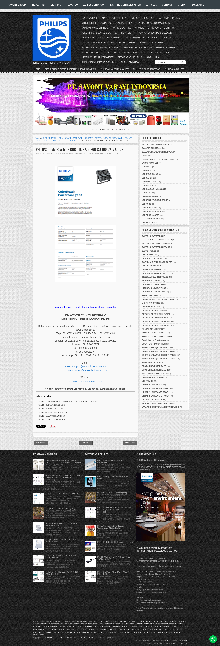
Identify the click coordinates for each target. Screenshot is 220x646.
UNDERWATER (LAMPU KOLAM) (46, 632)
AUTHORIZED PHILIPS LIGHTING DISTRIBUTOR (107, 621)
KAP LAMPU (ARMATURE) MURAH (99, 62)
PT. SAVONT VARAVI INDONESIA (174, 643)
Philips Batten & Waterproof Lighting (60, 508)
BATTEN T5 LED (149, 251)
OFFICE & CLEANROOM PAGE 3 (156, 318)
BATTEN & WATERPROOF (153, 236)
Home (37, 69)
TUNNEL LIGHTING (165, 47)
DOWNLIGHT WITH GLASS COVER (157, 262)
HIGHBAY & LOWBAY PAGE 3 (155, 292)
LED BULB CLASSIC (151, 174)
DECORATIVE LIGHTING (130, 57)
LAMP (144, 156)
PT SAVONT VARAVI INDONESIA (75, 621)
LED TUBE (146, 204)
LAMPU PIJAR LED (150, 163)
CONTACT (167, 5)
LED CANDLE (148, 178)
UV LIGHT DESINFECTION (153, 400)
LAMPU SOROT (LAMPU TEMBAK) (117, 23)
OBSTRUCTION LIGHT (151, 307)
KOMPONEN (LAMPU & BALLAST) (155, 33)
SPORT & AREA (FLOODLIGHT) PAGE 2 (159, 355)
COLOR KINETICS (48, 138)
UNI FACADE (147, 222)
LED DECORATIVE (40, 629)
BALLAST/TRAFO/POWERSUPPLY (157, 152)
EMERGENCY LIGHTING (160, 37)
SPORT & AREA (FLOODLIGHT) (155, 347)
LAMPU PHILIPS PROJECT (137, 621)
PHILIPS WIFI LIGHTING (152, 329)
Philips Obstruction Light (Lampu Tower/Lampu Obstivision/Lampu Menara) (114, 527)
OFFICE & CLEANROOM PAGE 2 (156, 314)
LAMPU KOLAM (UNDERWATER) (98, 57)
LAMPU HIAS (152, 57)
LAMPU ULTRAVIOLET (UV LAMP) (98, 42)
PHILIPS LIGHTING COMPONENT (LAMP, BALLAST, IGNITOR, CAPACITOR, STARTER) (63, 477)
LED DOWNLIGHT (149, 182)
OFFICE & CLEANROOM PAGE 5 (156, 325)
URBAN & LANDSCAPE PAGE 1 (71, 138)
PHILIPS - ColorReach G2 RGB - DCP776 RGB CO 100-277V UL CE (79, 149)
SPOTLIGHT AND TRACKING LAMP (169, 624)
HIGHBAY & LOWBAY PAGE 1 (155, 284)
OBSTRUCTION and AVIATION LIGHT (72, 626)
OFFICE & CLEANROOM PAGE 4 (156, 321)
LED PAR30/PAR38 (150, 196)
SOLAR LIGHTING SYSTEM (95, 52)
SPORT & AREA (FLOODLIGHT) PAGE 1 (159, 351)
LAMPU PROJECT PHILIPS (114, 18)
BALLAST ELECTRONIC (152, 148)
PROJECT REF (38, 5)
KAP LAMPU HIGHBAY (169, 18)
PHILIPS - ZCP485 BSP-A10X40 (50, 409)
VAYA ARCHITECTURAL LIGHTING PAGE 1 (60, 140)
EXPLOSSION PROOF (94, 5)
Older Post (130, 443)
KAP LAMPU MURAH (153, 626)
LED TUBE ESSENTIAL (152, 211)
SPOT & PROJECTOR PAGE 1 (155, 366)
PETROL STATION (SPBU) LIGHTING (100, 47)
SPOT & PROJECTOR (151, 362)
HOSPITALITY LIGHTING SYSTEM (86, 624)
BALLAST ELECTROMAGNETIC (156, 144)
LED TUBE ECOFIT (150, 208)
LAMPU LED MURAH (130, 62)
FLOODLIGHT (54, 624)
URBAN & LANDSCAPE (152, 385)
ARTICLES (151, 5)
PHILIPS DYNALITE (174, 69)
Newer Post (41, 443)
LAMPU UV (166, 626)
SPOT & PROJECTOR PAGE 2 (155, 370)
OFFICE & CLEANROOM (152, 310)
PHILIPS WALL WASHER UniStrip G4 (52, 412)
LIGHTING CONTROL (151, 219)
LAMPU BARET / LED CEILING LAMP (158, 159)
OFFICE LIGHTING (122, 28)
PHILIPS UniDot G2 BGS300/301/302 (52, 420)
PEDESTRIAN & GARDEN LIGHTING (100, 33)
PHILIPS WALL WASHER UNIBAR (51, 416)
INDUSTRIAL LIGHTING (142, 18)
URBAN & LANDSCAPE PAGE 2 (98, 138)
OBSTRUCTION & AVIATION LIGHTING (101, 37)
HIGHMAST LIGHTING (176, 621)
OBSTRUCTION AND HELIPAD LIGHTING (64, 629)
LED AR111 (147, 167)
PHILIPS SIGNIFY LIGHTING (176, 640)
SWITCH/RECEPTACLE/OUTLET (156, 374)
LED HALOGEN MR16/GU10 (154, 189)
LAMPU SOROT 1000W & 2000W (154, 23)
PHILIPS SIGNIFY (55, 621)
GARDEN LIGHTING (159, 52)
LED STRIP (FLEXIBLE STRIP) (155, 200)
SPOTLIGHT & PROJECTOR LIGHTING (154, 28)
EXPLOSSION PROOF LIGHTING (128, 52)
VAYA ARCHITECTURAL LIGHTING (157, 403)
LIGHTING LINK (89, 18)
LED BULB (146, 170)
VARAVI (152, 640)
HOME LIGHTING (127, 42)
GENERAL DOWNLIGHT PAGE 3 (156, 277)
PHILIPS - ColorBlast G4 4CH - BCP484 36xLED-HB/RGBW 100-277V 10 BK (67, 401)
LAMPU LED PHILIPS (134, 37)
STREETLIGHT (89, 23)
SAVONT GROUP (17, 5)
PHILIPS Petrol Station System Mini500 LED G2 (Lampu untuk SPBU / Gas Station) (63, 461)
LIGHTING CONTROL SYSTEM (125, 5)
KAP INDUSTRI (128, 624)
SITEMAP (182, 5)
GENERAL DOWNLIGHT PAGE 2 (156, 273)
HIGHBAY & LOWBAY (151, 281)
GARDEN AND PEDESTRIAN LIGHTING (114, 626)
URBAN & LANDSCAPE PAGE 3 (155, 396)
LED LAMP (146, 193)
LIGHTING (56, 5)
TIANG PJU (72, 5)
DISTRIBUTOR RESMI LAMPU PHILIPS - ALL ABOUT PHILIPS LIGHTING (74, 638)
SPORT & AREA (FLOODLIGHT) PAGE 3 (159, 359)
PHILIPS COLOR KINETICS (146, 69)
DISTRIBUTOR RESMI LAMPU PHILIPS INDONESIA (70, 69)
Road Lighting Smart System (154, 340)
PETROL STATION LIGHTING (146, 629)
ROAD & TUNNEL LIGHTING (154, 333)
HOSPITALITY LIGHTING (152, 42)
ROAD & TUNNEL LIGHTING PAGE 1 (157, 336)
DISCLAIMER (198, 5)
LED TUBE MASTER (150, 215)
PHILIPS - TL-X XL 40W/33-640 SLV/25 (62, 494)
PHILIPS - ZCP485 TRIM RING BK (51, 405)
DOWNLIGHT (127, 33)
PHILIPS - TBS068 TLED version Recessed (115, 542)
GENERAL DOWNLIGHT (152, 269)
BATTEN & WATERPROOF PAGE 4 (157, 247)
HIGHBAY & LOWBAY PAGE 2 (155, 288)
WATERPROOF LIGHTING (144, 624)
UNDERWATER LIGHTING (153, 377)
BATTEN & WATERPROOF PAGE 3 (157, 243)
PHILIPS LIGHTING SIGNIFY (114, 69)
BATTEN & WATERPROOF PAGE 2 (157, 240)
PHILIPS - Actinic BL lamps (150, 460)
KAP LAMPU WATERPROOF (96, 28)
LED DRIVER (147, 185)
